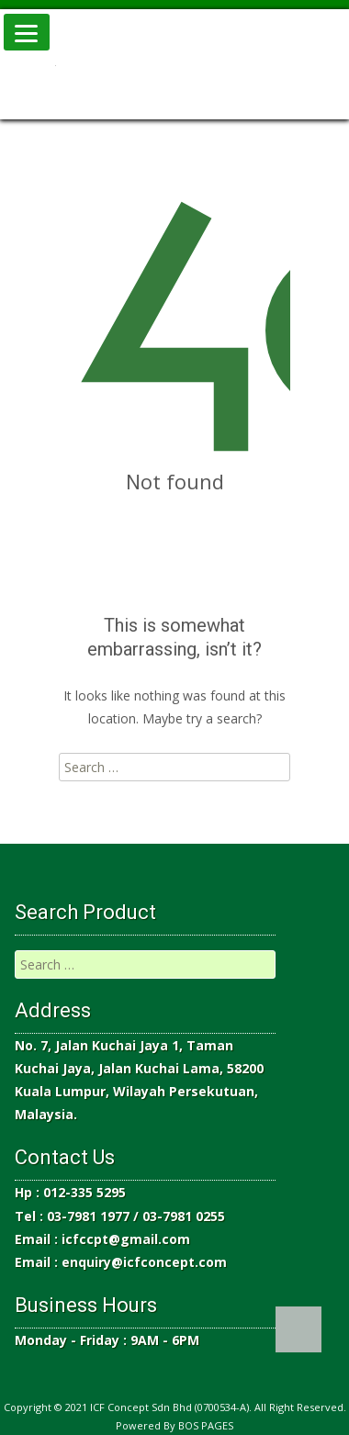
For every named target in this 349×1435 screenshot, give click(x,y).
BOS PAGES (205, 1425)
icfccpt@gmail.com (126, 1239)
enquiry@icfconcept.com (144, 1262)
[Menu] (27, 32)
